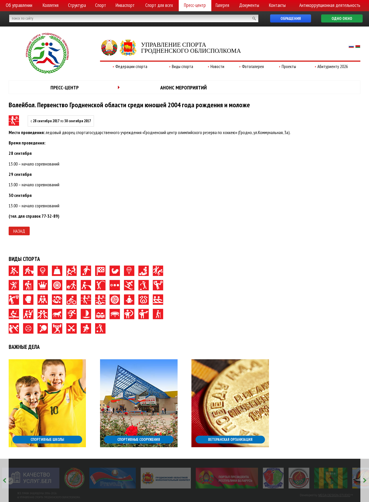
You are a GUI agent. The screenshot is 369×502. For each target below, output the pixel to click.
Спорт (100, 5)
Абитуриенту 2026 (332, 66)
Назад (19, 231)
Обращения (290, 18)
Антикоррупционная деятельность (329, 5)
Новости (217, 66)
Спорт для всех (159, 5)
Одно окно (342, 18)
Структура (77, 5)
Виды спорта (182, 66)
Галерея (222, 5)
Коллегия (51, 5)
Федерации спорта (131, 66)
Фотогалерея (253, 66)
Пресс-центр (195, 5)
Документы (249, 5)
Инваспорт (125, 5)
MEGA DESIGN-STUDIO (334, 495)
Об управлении (19, 5)
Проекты (289, 66)
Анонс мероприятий (183, 87)
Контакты (277, 5)
